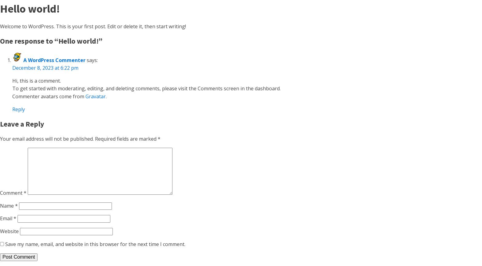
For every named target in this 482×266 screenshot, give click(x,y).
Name (9, 205)
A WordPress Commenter (54, 60)
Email (8, 218)
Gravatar (95, 96)
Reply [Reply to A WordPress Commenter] (18, 109)
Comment (13, 193)
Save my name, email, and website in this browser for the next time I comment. (95, 244)
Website (9, 231)
